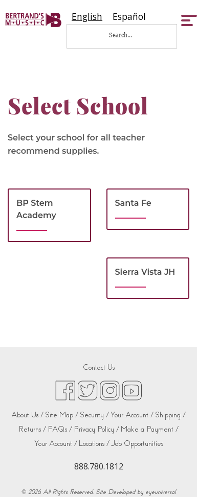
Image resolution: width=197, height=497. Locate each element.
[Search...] (127, 35)
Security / (94, 415)
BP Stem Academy (36, 209)
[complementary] (174, 474)
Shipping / (170, 415)
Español (129, 16)
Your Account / (132, 415)
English (87, 16)
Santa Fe (133, 203)
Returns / (32, 429)
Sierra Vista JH (145, 272)
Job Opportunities (137, 443)
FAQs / (60, 429)
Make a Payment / (150, 429)
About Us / (27, 415)
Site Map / (61, 415)
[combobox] (87, 16)
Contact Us (99, 367)
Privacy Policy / (96, 429)
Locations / (94, 443)
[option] (129, 16)
